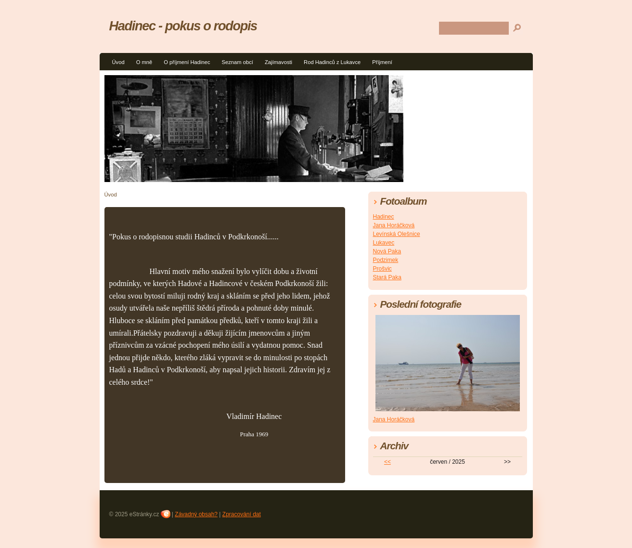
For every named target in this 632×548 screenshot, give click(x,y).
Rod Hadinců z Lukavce (332, 62)
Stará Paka (387, 277)
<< (387, 461)
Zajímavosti (278, 62)
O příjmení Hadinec (187, 62)
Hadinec (383, 216)
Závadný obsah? (196, 514)
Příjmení (382, 62)
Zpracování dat (241, 514)
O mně (144, 62)
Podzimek (386, 260)
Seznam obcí (237, 62)
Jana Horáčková (394, 225)
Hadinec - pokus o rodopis (183, 25)
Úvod (118, 62)
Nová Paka (387, 251)
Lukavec (384, 242)
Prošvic (382, 268)
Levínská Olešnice (396, 234)
